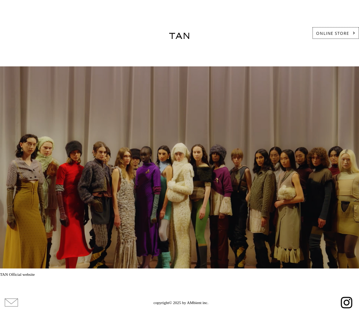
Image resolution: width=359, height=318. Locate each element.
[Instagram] (346, 302)
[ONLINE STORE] (335, 33)
